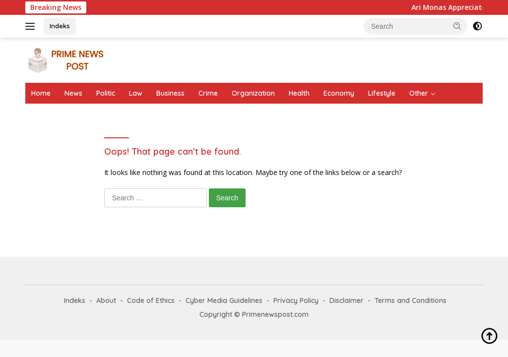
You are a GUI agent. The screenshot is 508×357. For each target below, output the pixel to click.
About (106, 300)
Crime (208, 93)
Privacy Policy (295, 300)
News (73, 93)
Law (135, 93)
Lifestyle (381, 93)
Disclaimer (346, 300)
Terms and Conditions (410, 300)
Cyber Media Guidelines (224, 300)
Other (418, 93)
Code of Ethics (151, 300)
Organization (253, 93)
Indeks (60, 26)
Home (41, 93)
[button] (457, 26)
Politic (105, 93)
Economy (338, 93)
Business (170, 93)
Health (299, 93)
